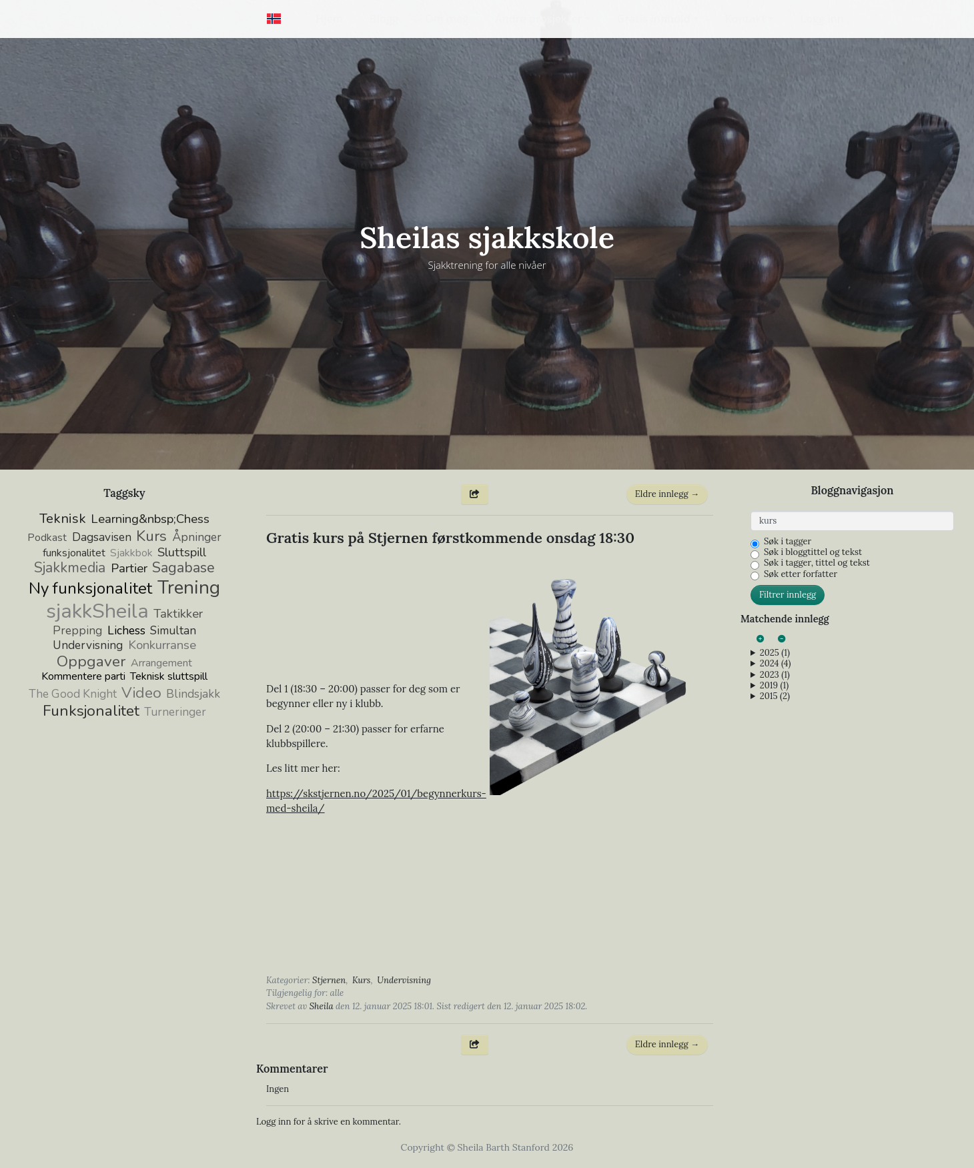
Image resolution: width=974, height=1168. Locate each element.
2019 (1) (774, 685)
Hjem (329, 18)
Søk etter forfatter (800, 574)
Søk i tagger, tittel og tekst (817, 563)
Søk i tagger (787, 541)
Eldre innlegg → (667, 494)
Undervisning (404, 980)
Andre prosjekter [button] (538, 18)
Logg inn (822, 18)
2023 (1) (775, 675)
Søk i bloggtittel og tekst (813, 552)
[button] (278, 18)
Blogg (384, 18)
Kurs (361, 980)
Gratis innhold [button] (653, 18)
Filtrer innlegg (787, 594)
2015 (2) (775, 696)
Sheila (322, 1006)
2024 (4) (775, 663)
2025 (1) (775, 653)
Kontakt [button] (745, 18)
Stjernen (329, 980)
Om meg (446, 18)
